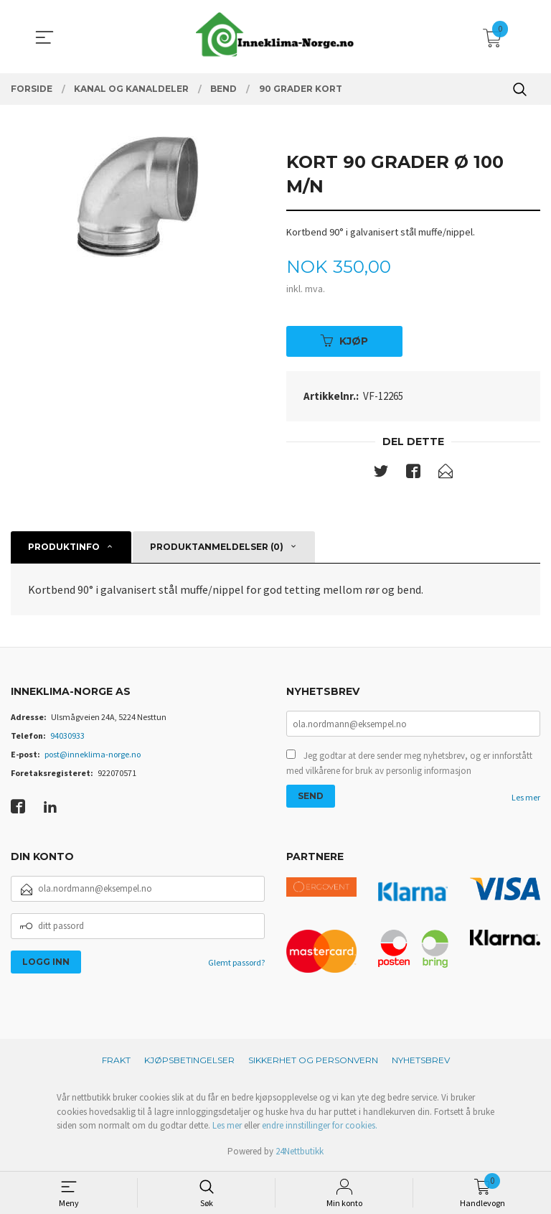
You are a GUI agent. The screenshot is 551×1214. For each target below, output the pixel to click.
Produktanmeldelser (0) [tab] (216, 548)
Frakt (116, 1061)
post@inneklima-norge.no (92, 755)
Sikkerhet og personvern (313, 1061)
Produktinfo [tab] (64, 548)
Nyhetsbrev (421, 1061)
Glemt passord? (236, 963)
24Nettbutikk (300, 1152)
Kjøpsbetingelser (189, 1061)
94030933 (67, 736)
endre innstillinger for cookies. (319, 1127)
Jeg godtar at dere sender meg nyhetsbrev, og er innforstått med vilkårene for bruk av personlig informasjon (409, 765)
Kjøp (344, 341)
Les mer (526, 799)
